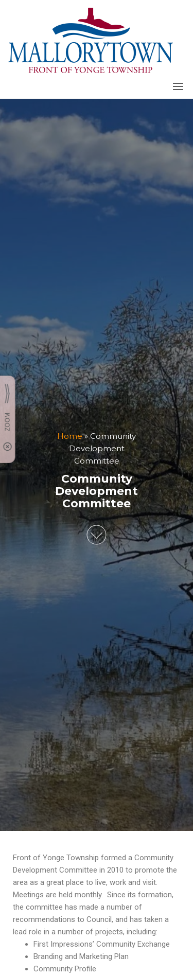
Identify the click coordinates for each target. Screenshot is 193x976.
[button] (178, 86)
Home (69, 436)
